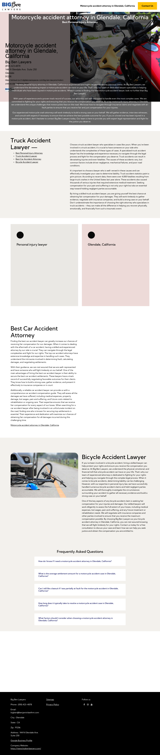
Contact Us (147, 6)
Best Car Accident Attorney (28, 159)
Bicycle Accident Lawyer (27, 162)
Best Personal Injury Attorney (80, 57)
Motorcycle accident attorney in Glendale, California (107, 6)
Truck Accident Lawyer (26, 156)
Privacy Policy (52, 704)
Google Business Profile (21, 740)
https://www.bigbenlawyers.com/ (26, 748)
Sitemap (50, 699)
